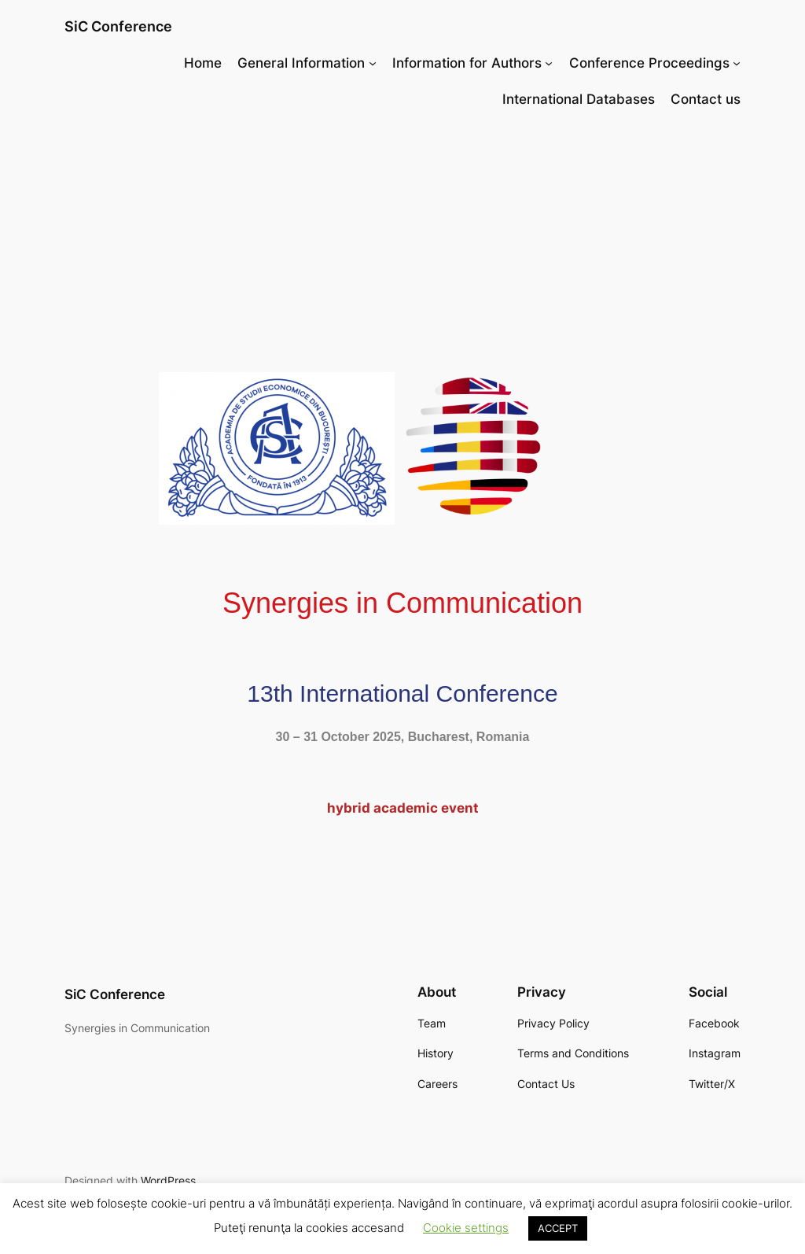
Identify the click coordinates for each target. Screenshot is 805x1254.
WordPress (168, 1180)
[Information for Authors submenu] (549, 63)
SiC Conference (118, 26)
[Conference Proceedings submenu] (737, 63)
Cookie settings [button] (466, 1227)
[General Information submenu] (373, 63)
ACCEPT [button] (558, 1228)
